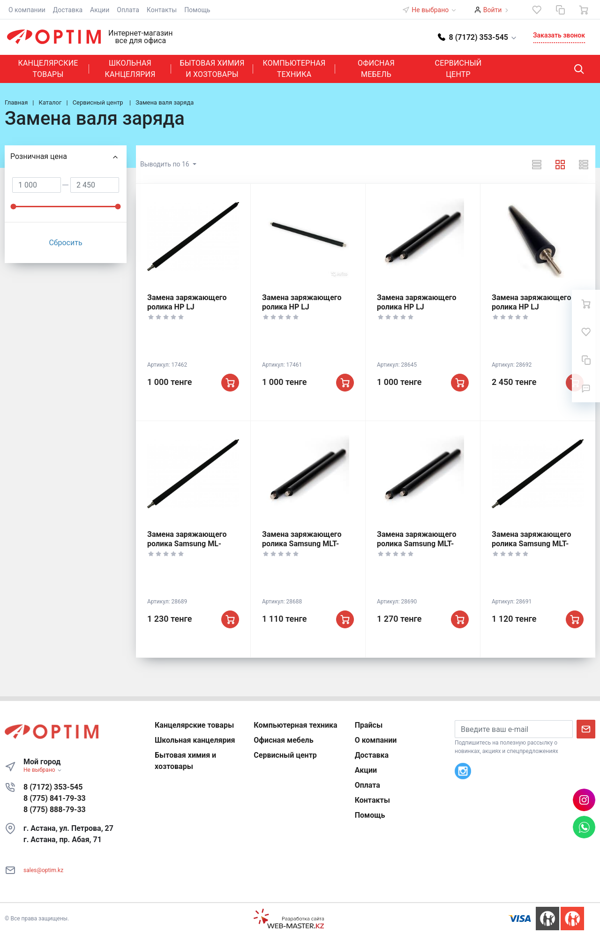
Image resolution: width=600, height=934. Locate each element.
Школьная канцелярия (130, 69)
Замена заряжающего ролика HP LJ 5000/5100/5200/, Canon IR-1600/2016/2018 (534, 311)
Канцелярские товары (48, 69)
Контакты (162, 10)
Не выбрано (434, 10)
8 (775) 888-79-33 (54, 809)
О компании (26, 10)
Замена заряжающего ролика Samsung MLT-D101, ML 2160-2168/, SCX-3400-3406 (301, 548)
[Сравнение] (560, 9)
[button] (478, 37)
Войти (492, 10)
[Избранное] (536, 9)
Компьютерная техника (294, 69)
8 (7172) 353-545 (52, 787)
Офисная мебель (376, 69)
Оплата (128, 10)
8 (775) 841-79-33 (54, 798)
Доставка (67, 10)
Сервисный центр (458, 69)
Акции (99, 10)
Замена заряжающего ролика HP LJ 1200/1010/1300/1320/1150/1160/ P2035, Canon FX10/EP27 (322, 311)
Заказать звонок (559, 35)
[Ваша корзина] (583, 9)
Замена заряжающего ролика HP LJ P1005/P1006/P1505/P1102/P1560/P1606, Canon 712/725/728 (221, 311)
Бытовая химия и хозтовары (212, 69)
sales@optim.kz (43, 870)
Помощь (197, 10)
